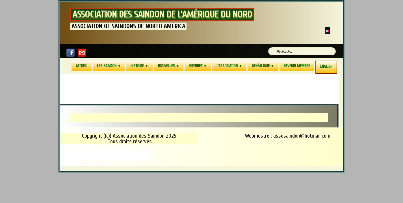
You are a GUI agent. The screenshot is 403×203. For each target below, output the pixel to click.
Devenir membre (297, 65)
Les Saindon (109, 65)
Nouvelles (168, 65)
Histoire (139, 65)
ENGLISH (326, 66)
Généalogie (263, 65)
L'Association (229, 65)
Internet (198, 65)
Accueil (81, 65)
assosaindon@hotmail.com (301, 136)
